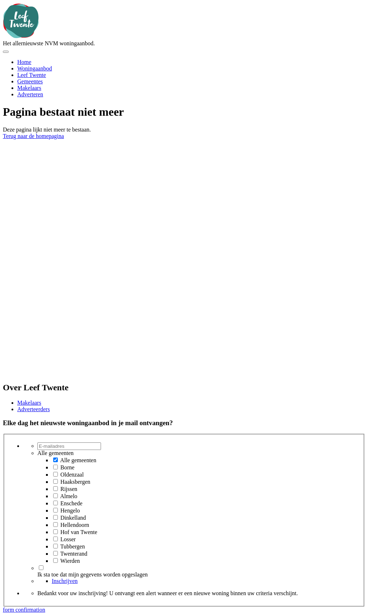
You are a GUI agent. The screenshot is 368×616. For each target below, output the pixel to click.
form (9, 610)
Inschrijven (65, 581)
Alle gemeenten (78, 460)
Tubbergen (72, 546)
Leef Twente (31, 75)
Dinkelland (73, 518)
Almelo (68, 496)
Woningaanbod (34, 68)
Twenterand (73, 554)
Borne (67, 467)
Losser (68, 539)
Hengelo (70, 510)
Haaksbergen (75, 482)
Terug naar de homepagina (33, 136)
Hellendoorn (74, 525)
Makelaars (29, 88)
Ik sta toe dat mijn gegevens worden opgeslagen (92, 574)
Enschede (71, 503)
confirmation (30, 610)
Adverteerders (33, 409)
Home (24, 62)
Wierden (70, 561)
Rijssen (68, 489)
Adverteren (30, 94)
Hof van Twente (78, 532)
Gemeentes (30, 81)
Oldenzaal (72, 475)
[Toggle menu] (6, 52)
